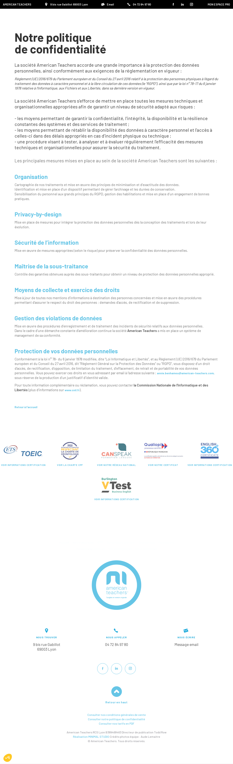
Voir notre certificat (163, 465)
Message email (186, 644)
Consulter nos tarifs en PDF (116, 723)
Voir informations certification (23, 465)
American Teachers (17, 4)
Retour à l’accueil (28, 407)
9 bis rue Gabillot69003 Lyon (46, 646)
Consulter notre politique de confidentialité (116, 719)
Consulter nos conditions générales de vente (116, 714)
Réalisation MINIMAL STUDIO (91, 736)
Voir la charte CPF (70, 465)
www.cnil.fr (74, 390)
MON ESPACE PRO (219, 4)
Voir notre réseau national (116, 465)
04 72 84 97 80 (116, 644)
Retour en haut (116, 702)
